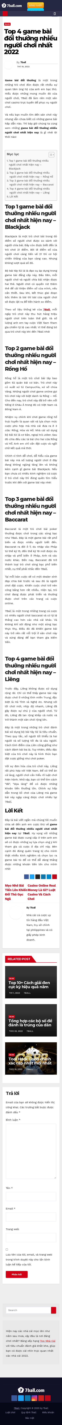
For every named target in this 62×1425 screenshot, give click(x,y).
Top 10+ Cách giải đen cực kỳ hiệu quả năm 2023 (29, 986)
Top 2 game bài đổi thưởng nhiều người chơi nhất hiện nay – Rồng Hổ (31, 174)
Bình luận (13, 1119)
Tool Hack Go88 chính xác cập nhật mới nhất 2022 (29, 1063)
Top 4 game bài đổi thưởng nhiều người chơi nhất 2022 (30, 41)
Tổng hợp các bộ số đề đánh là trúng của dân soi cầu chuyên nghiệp (30, 1024)
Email (10, 1208)
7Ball (46, 309)
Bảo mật (29, 1418)
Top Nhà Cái (47, 1340)
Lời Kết (13, 196)
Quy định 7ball (28, 1412)
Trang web (12, 1229)
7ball (23, 62)
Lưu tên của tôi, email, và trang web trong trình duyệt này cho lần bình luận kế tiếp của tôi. (29, 1259)
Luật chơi (10, 1412)
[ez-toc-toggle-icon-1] (50, 155)
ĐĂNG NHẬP (35, 5)
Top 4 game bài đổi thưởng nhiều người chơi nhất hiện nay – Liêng (29, 190)
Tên (9, 1188)
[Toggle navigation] (55, 13)
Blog (7, 24)
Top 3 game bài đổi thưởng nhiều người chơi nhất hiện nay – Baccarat (31, 182)
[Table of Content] (51, 154)
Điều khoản (48, 1412)
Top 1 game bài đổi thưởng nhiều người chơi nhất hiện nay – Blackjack (29, 164)
